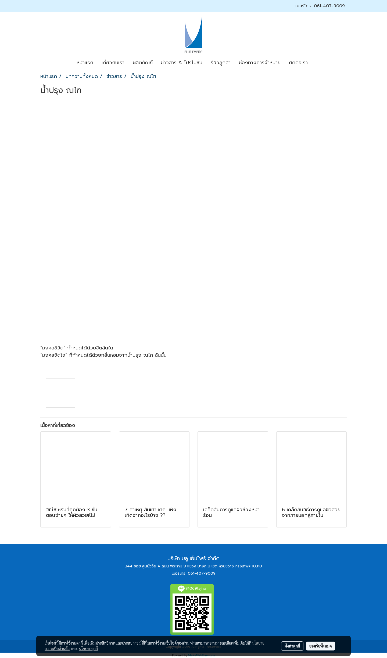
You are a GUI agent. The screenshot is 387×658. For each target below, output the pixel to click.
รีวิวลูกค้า (221, 62)
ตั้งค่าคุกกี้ (292, 645)
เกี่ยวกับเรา (113, 62)
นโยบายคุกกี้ (88, 648)
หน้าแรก (85, 62)
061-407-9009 (329, 6)
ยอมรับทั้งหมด (320, 645)
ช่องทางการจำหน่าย (260, 62)
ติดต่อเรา (298, 62)
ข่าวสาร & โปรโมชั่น (181, 62)
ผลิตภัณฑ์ (143, 62)
